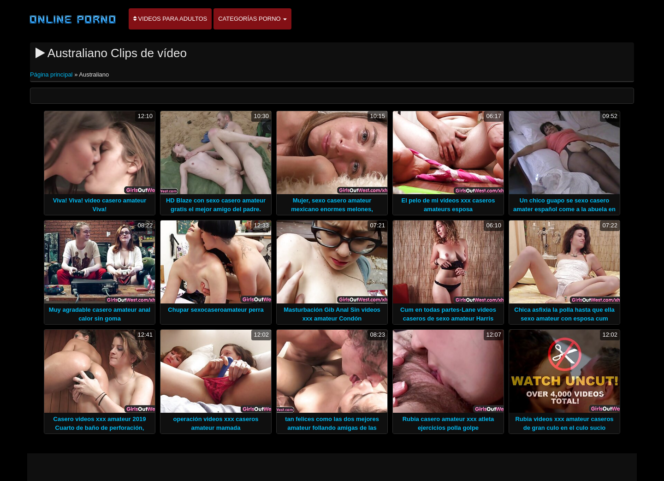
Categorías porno (252, 18)
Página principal (52, 74)
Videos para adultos (170, 18)
